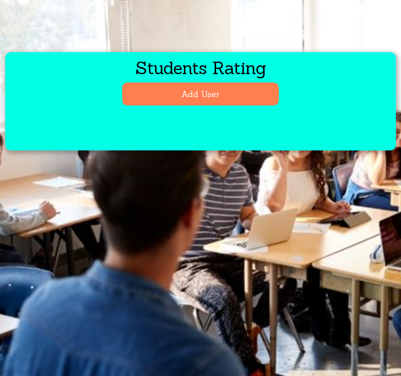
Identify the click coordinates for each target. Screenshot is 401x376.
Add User (200, 94)
